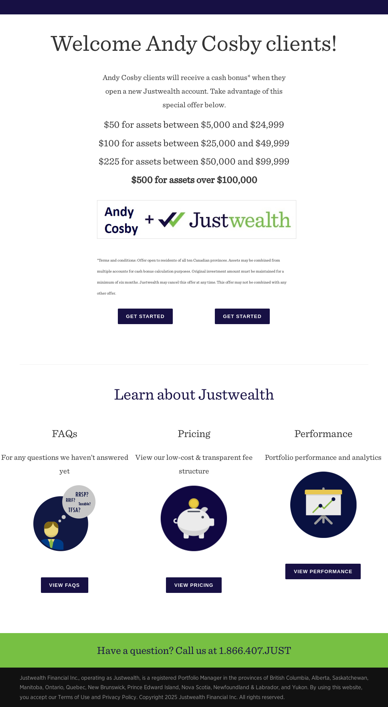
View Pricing (193, 585)
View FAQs (64, 585)
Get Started (145, 316)
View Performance (323, 571)
